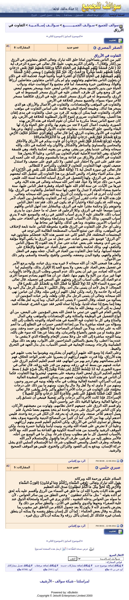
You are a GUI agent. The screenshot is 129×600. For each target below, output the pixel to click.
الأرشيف (46, 581)
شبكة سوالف (64, 581)
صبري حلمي (109, 467)
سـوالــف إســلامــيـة (44, 25)
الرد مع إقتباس (78, 460)
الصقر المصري (109, 47)
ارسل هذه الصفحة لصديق (48, 549)
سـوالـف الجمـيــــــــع (78, 25)
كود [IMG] (53, 569)
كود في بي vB (116, 569)
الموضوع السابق (72, 36)
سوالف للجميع (108, 25)
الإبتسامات (86, 569)
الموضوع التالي (55, 36)
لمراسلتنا (82, 581)
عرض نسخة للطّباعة (78, 549)
